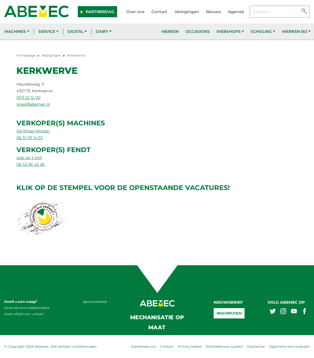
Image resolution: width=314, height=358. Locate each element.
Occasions (197, 31)
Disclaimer (256, 346)
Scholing (263, 31)
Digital (77, 31)
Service (48, 31)
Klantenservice (143, 346)
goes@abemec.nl (33, 104)
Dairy (104, 31)
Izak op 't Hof (29, 157)
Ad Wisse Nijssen (33, 130)
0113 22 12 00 (28, 97)
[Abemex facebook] (304, 312)
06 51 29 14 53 (29, 137)
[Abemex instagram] (283, 312)
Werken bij (296, 31)
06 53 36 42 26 (30, 164)
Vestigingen (187, 11)
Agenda (236, 11)
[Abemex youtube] (294, 312)
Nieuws (213, 11)
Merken (170, 31)
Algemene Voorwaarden (289, 346)
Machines (16, 31)
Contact (159, 11)
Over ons (135, 11)
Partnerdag (99, 11)
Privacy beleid (189, 346)
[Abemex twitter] (273, 312)
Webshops (230, 31)
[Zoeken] (304, 12)
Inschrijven (229, 313)
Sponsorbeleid (95, 301)
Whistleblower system (224, 346)
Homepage (25, 55)
